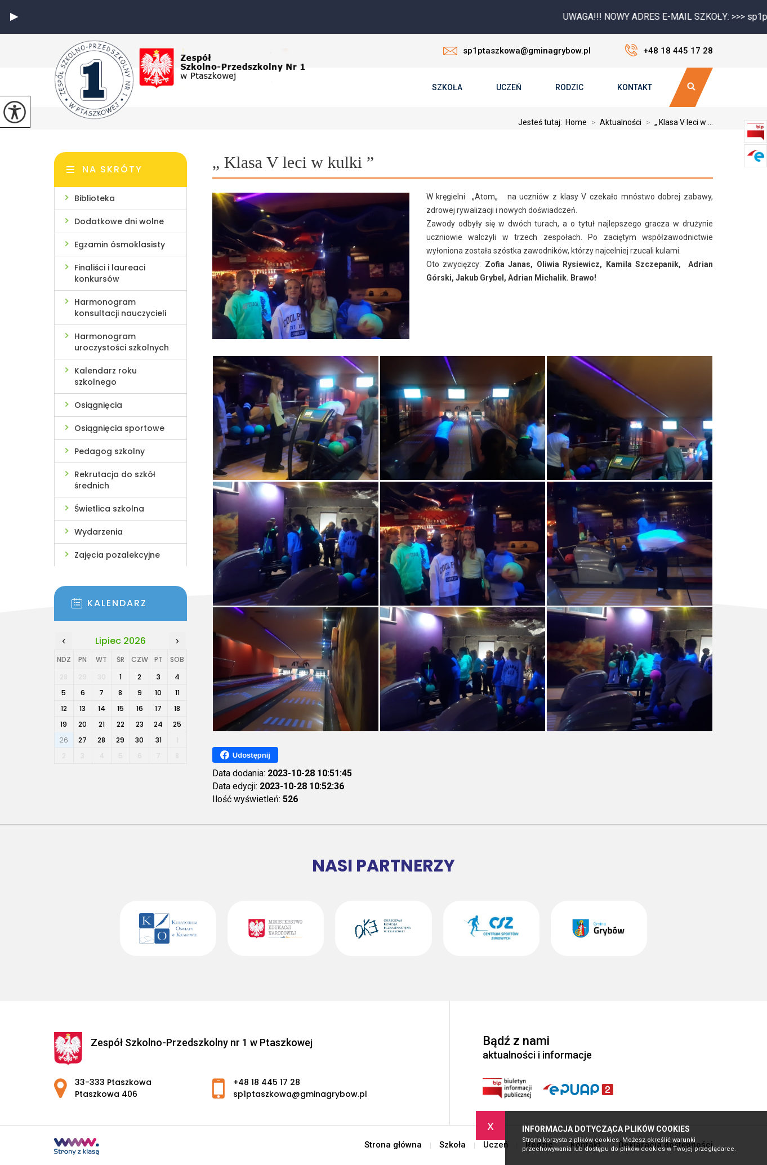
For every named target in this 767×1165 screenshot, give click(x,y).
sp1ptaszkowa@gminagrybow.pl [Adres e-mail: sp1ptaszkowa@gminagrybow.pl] (300, 1094)
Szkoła (447, 87)
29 (120, 740)
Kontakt (634, 87)
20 (82, 724)
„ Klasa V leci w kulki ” (293, 162)
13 (82, 708)
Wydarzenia (98, 531)
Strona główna (393, 1145)
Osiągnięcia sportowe (119, 428)
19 (63, 724)
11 (177, 692)
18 (177, 708)
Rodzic (569, 87)
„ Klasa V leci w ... (677, 122)
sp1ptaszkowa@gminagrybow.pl (517, 51)
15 (120, 708)
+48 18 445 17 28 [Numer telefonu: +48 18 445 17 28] (266, 1082)
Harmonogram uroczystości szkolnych (121, 342)
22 (120, 724)
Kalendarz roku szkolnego (105, 376)
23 (140, 724)
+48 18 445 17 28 (669, 50)
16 (139, 708)
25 (177, 724)
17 (158, 708)
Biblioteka (94, 198)
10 (158, 692)
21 (102, 724)
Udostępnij (245, 754)
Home (576, 122)
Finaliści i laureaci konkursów (109, 273)
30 (139, 740)
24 (158, 724)
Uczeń (508, 87)
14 (101, 708)
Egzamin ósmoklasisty (119, 244)
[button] (14, 17)
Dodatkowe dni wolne (119, 221)
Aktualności (614, 122)
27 (82, 740)
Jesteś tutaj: (541, 122)
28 (101, 740)
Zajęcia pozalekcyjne (117, 555)
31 (158, 740)
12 (64, 708)
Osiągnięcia (98, 405)
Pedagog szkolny (109, 451)
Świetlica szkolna (109, 508)
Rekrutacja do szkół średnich (114, 480)
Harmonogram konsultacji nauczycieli (120, 307)
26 (63, 740)
